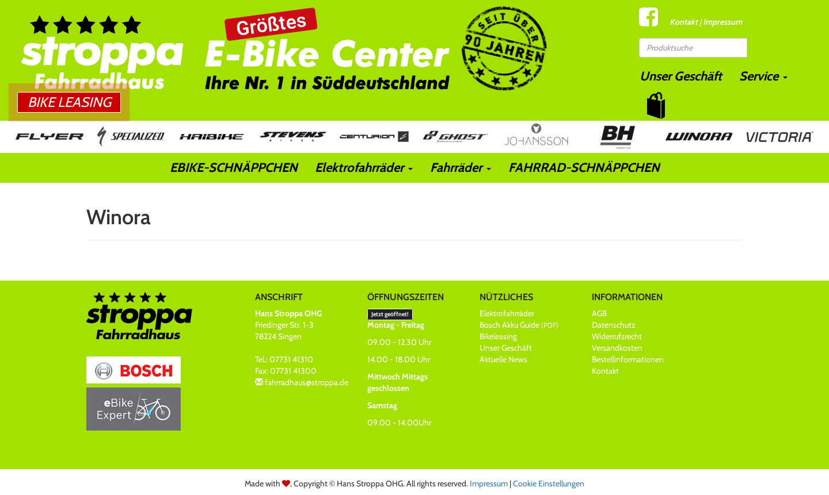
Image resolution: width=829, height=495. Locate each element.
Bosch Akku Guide (519, 325)
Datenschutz (614, 325)
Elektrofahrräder (364, 167)
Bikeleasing (498, 336)
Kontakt (684, 22)
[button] (656, 105)
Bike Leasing (69, 102)
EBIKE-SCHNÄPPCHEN (234, 167)
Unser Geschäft (681, 76)
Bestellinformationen (628, 359)
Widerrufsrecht (617, 336)
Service (763, 76)
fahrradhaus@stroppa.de (306, 382)
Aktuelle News (503, 359)
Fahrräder (460, 167)
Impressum (722, 22)
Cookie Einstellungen (548, 483)
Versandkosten (617, 348)
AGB (599, 313)
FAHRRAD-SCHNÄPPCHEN (584, 167)
